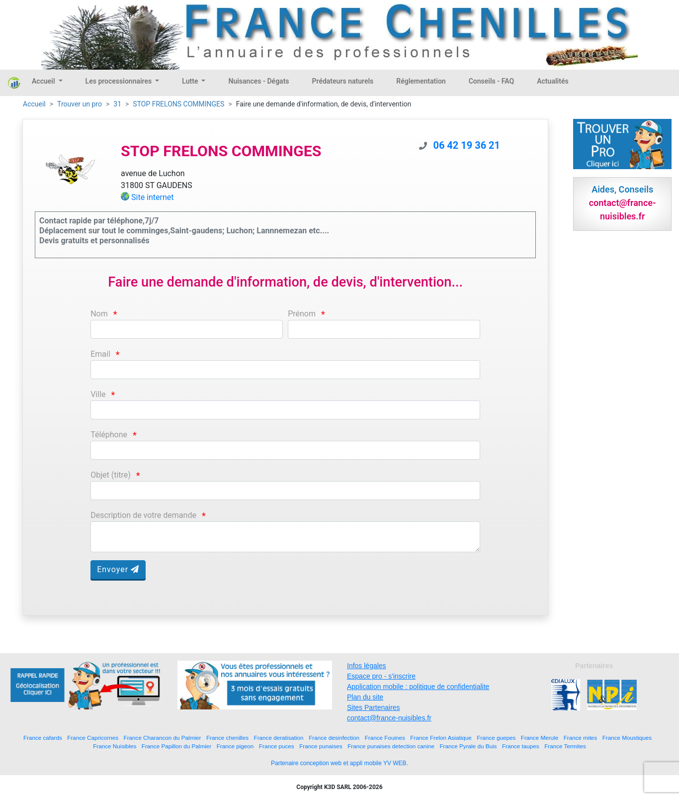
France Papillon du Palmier (176, 746)
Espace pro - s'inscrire (381, 676)
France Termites (565, 746)
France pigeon (235, 746)
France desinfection (334, 737)
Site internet (152, 197)
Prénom (302, 313)
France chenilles (227, 737)
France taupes (520, 746)
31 (117, 104)
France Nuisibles (114, 746)
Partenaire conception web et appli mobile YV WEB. (339, 763)
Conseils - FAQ (491, 81)
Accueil (44, 81)
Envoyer (118, 569)
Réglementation (420, 81)
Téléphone (108, 434)
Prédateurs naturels (343, 81)
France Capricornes (92, 737)
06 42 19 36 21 (466, 145)
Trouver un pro (79, 104)
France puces (276, 746)
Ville (97, 394)
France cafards (42, 737)
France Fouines (385, 737)
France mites (580, 737)
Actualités (552, 81)
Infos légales (366, 666)
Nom (99, 313)
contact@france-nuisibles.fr (389, 718)
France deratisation (279, 737)
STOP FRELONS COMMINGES (178, 104)
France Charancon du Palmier (162, 737)
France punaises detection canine (390, 746)
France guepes (496, 737)
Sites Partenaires (373, 707)
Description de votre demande (143, 515)
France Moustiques (627, 737)
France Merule (539, 737)
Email (100, 354)
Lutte (191, 81)
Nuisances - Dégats (258, 81)
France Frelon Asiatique (440, 737)
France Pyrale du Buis (468, 746)
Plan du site (365, 697)
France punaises (320, 746)
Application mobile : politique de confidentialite (418, 687)
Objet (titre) (110, 475)
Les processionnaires (119, 81)
